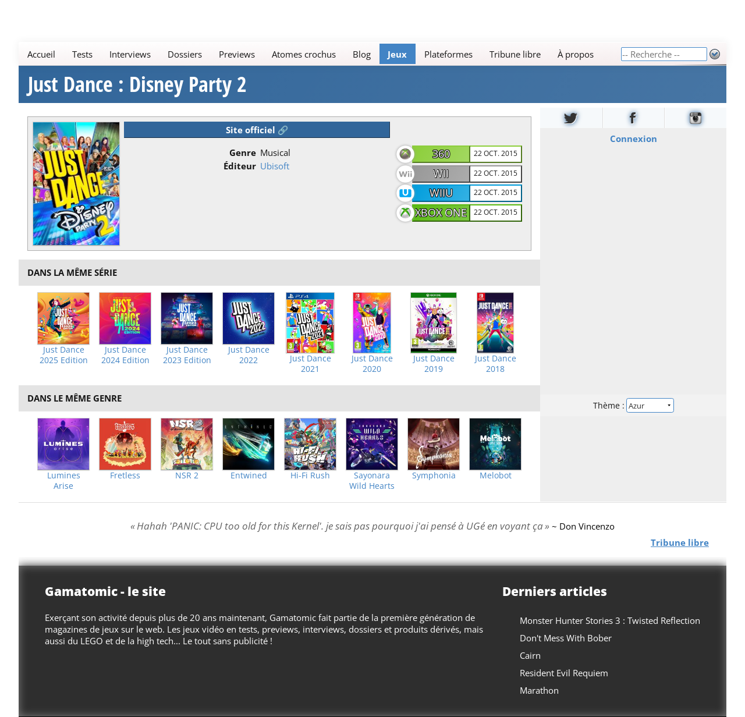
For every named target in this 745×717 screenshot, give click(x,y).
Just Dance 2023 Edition (187, 355)
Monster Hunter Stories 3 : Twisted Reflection (610, 620)
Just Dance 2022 (248, 355)
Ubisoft (274, 166)
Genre (242, 152)
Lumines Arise (63, 480)
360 (441, 154)
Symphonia (434, 475)
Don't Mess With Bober (566, 638)
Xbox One (441, 212)
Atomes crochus (304, 54)
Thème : (633, 405)
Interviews (130, 54)
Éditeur (240, 166)
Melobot (496, 475)
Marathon (539, 690)
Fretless (125, 475)
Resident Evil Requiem (564, 673)
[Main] (319, 54)
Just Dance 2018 (495, 363)
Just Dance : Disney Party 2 (137, 84)
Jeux (397, 54)
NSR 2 (186, 475)
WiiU (441, 193)
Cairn (530, 655)
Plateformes (448, 54)
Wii (441, 173)
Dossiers (185, 54)
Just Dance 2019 (434, 363)
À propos (576, 54)
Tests (82, 54)
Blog (362, 54)
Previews (237, 54)
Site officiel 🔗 (257, 130)
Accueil (41, 54)
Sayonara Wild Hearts (372, 480)
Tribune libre (515, 54)
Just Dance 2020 (372, 363)
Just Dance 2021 (310, 363)
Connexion (633, 138)
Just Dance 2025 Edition (64, 355)
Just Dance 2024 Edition (125, 355)
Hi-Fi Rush (310, 475)
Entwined (248, 475)
